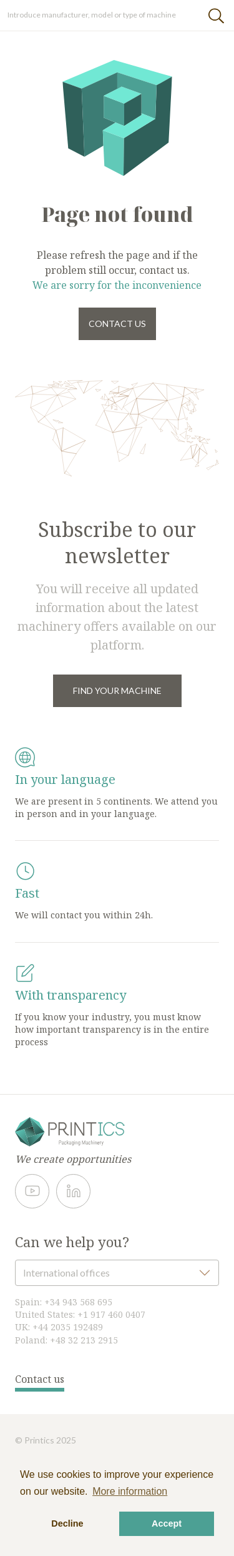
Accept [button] (167, 1523)
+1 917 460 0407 (111, 1314)
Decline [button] (67, 1523)
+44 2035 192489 (67, 1327)
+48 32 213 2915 (84, 1340)
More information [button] (129, 1491)
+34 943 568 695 (78, 1302)
